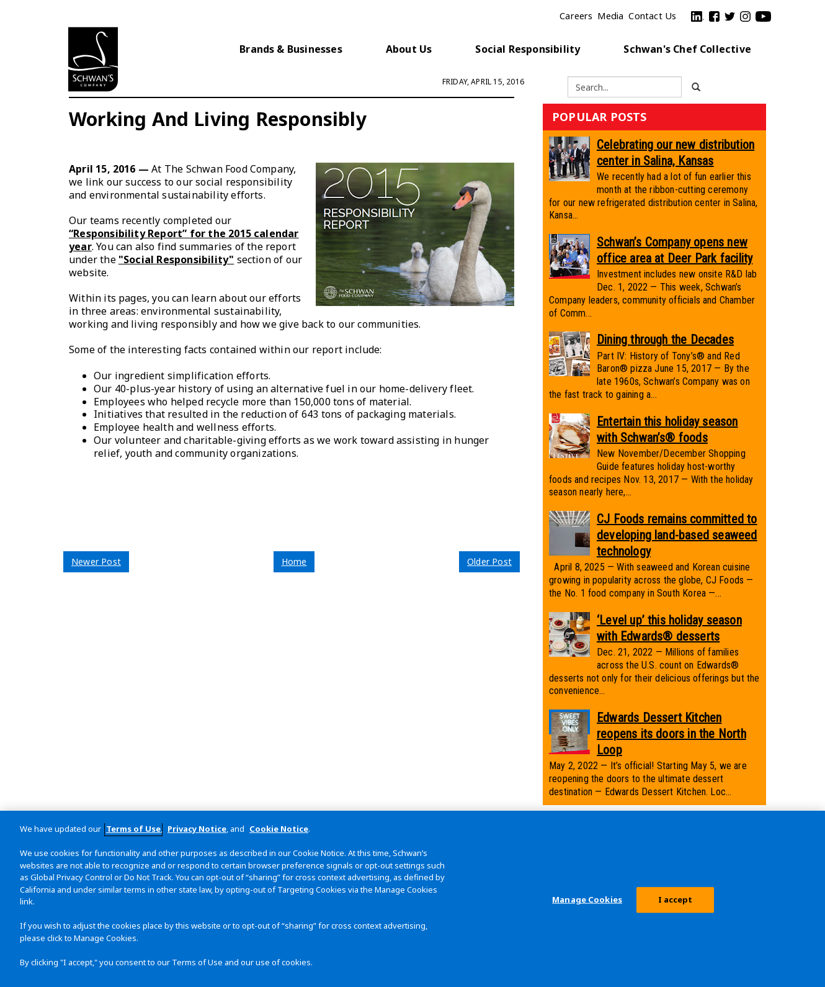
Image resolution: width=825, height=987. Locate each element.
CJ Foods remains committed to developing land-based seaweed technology (677, 535)
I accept (675, 899)
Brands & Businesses (290, 49)
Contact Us (652, 16)
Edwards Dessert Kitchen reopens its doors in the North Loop (671, 733)
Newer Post (96, 561)
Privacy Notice (196, 828)
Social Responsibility (527, 49)
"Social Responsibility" (176, 259)
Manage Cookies (587, 899)
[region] (412, 899)
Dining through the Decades (665, 339)
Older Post (489, 561)
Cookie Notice (278, 828)
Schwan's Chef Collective (687, 49)
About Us (409, 49)
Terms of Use (133, 828)
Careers (576, 16)
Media (610, 16)
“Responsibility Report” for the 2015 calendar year (184, 240)
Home (294, 561)
